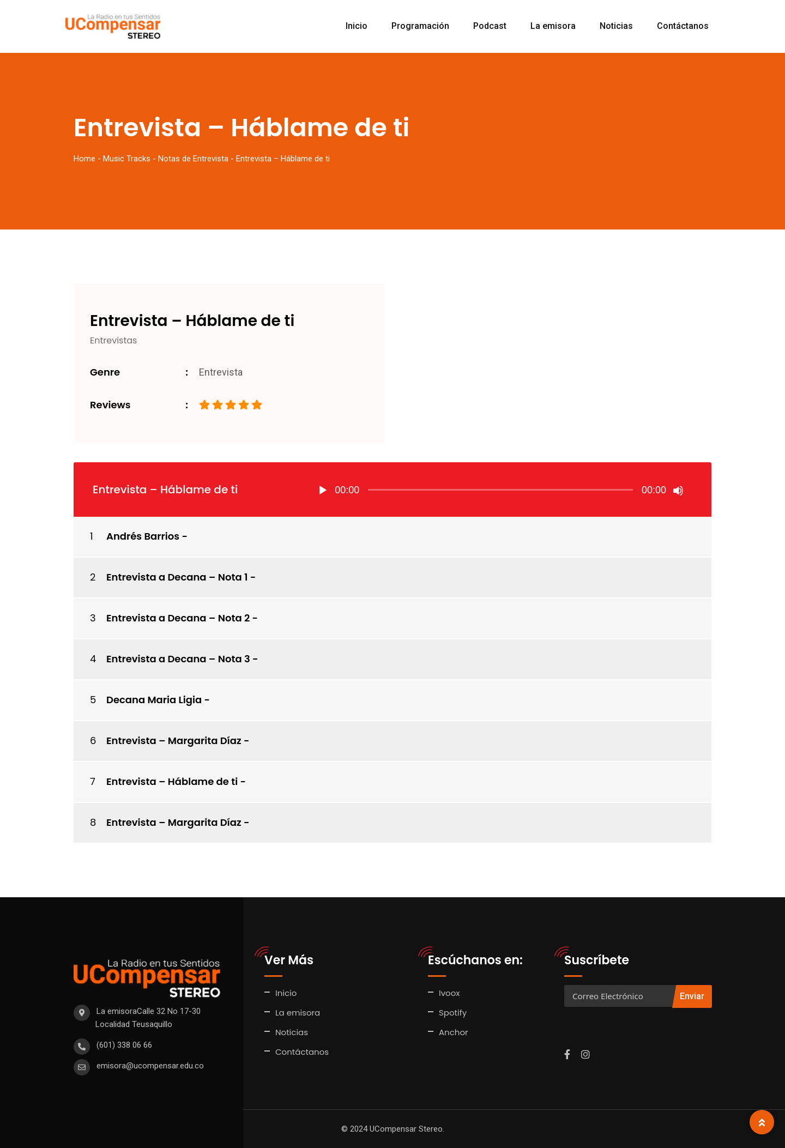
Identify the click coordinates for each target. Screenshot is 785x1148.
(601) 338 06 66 (124, 1045)
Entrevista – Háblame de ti (172, 781)
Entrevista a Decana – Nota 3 (178, 659)
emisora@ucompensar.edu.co (150, 1066)
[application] (500, 489)
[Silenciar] (678, 490)
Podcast (489, 26)
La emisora (553, 26)
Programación (420, 26)
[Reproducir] (322, 490)
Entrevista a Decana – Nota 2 (178, 618)
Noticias (616, 26)
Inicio (356, 26)
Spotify (453, 1012)
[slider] (500, 490)
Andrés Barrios (142, 536)
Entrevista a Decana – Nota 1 (176, 577)
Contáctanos (683, 26)
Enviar (692, 996)
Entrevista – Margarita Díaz (173, 740)
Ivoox (449, 993)
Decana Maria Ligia (154, 699)
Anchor (453, 1032)
